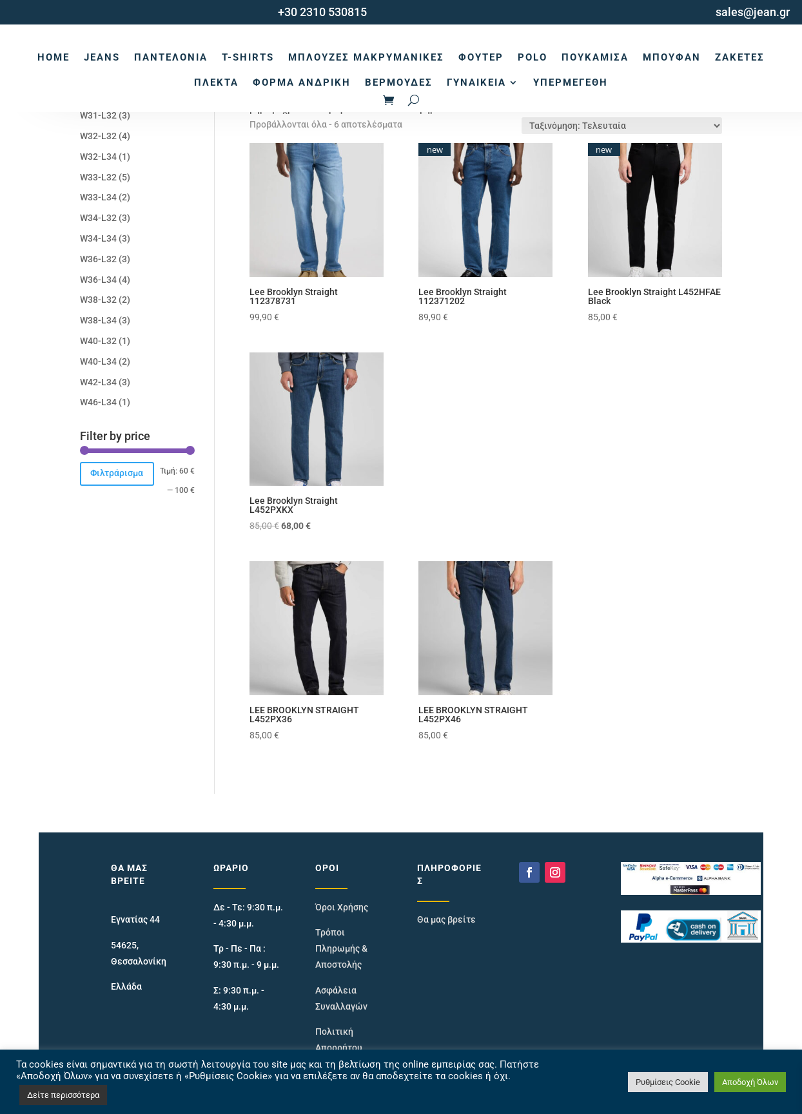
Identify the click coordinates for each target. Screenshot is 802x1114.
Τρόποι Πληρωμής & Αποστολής (341, 948)
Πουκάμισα (595, 57)
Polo (532, 57)
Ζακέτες (740, 57)
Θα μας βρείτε (446, 919)
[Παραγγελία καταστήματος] (622, 125)
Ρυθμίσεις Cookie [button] (668, 1082)
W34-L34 (98, 238)
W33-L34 (98, 197)
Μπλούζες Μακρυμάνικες (366, 57)
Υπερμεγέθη (570, 82)
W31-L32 (98, 115)
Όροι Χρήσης (341, 907)
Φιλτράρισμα (116, 473)
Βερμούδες (399, 82)
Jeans (102, 57)
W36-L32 (98, 259)
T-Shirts (248, 57)
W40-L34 (98, 361)
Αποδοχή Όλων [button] (750, 1082)
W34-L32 (98, 218)
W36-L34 (98, 279)
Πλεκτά (216, 82)
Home (53, 57)
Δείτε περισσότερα (63, 1095)
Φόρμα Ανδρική (302, 82)
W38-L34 (98, 320)
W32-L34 (98, 156)
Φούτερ (481, 57)
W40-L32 (98, 341)
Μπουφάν (672, 57)
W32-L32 (98, 136)
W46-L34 (98, 402)
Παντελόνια (171, 57)
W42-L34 (98, 382)
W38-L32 (98, 299)
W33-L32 (98, 177)
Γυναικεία (476, 82)
